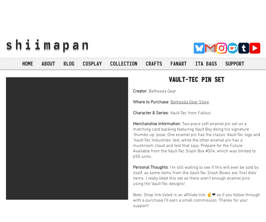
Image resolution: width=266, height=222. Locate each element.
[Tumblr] (243, 48)
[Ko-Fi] (232, 48)
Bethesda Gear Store (189, 102)
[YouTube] (254, 48)
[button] (67, 138)
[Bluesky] (199, 48)
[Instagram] (221, 48)
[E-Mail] (210, 48)
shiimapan (48, 44)
